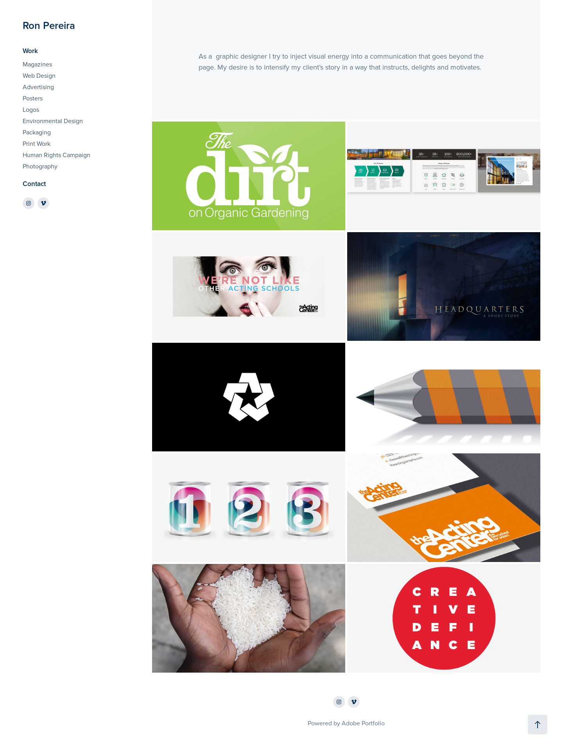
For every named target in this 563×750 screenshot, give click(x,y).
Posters (33, 98)
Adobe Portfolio (363, 723)
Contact (34, 183)
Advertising (38, 86)
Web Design (39, 75)
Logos (31, 109)
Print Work (36, 143)
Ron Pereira (49, 25)
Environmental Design (53, 120)
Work (30, 50)
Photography (40, 166)
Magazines (37, 64)
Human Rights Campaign (56, 154)
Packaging (37, 132)
